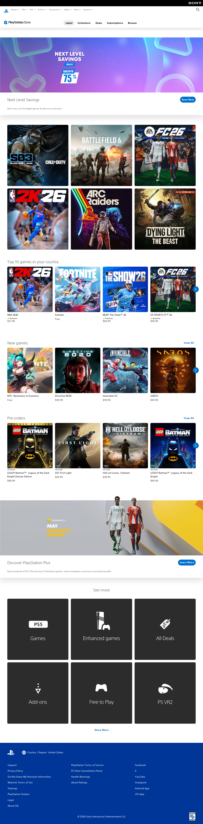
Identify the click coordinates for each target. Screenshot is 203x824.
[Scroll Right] (196, 286)
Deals (99, 19)
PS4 (31, 9)
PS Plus (41, 9)
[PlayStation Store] (18, 19)
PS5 (23, 9)
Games (14, 9)
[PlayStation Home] (6, 9)
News (66, 9)
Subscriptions (115, 19)
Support (86, 9)
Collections (83, 19)
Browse (132, 19)
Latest (68, 19)
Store (76, 9)
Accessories (54, 9)
